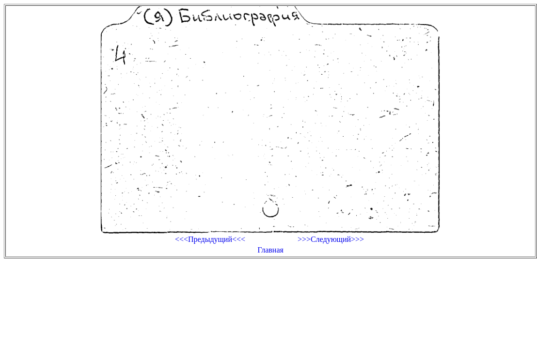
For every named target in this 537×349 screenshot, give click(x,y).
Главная (270, 250)
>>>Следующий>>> (331, 239)
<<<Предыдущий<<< (210, 239)
